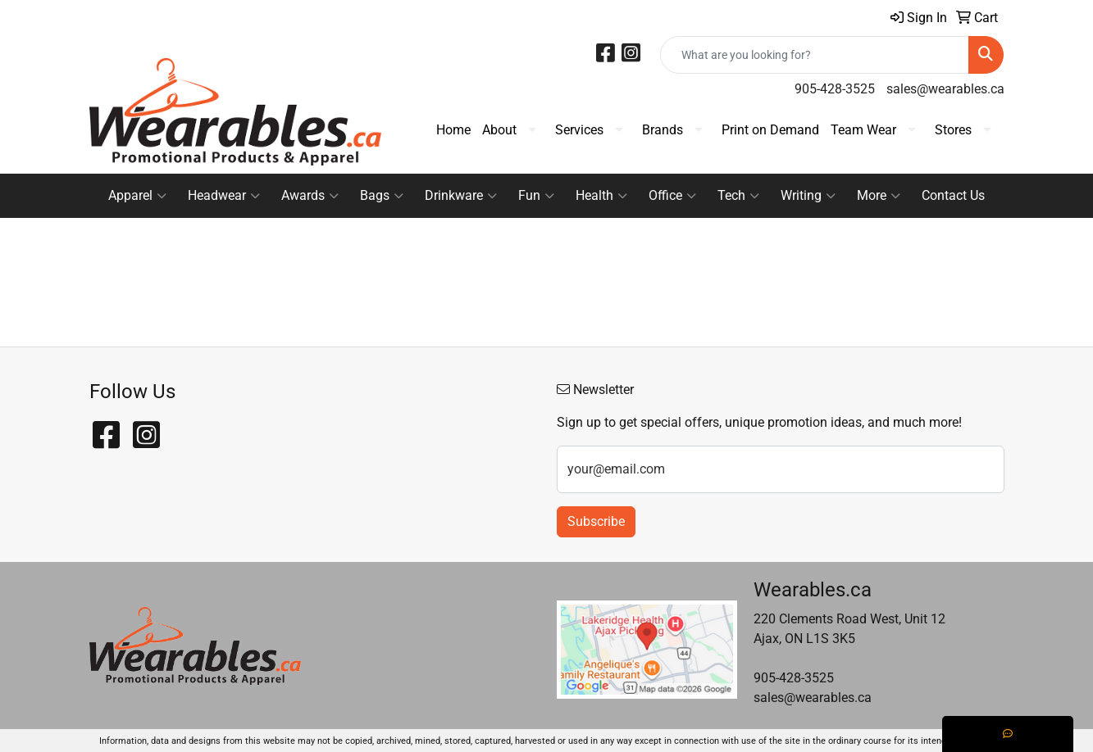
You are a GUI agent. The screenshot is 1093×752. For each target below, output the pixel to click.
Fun (536, 196)
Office (672, 196)
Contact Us (953, 195)
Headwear (224, 196)
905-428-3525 (835, 89)
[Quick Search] (814, 55)
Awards (310, 196)
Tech (738, 196)
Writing (808, 196)
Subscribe (596, 521)
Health (601, 196)
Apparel (137, 196)
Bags (381, 196)
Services (579, 130)
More (878, 196)
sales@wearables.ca (945, 89)
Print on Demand (770, 130)
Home (453, 130)
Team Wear (863, 130)
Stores (953, 130)
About (499, 130)
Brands (662, 130)
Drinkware (461, 196)
